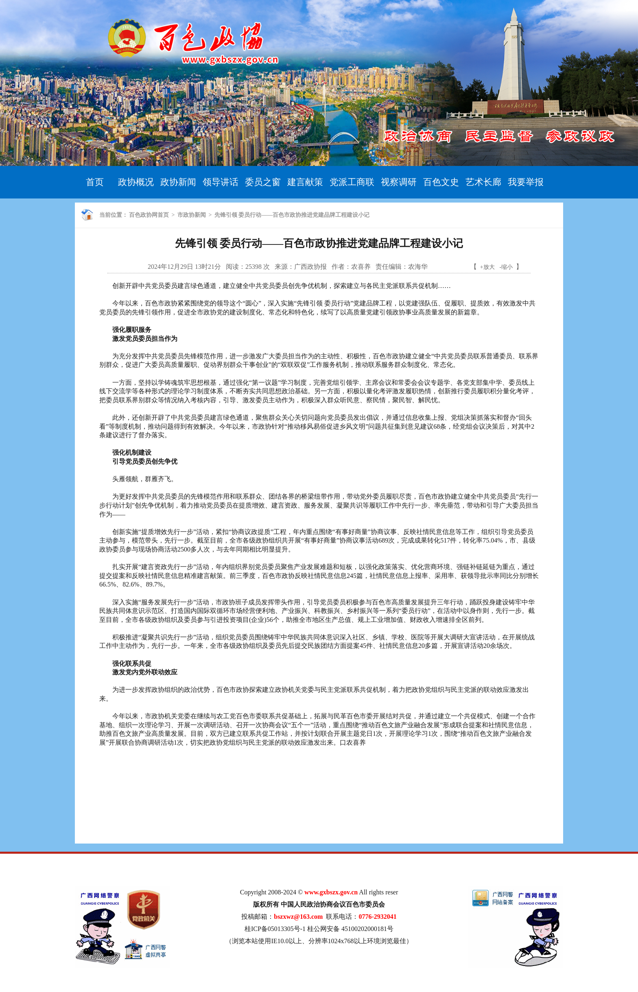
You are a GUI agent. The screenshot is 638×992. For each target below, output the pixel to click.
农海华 (418, 266)
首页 (95, 182)
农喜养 (361, 266)
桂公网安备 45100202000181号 (350, 928)
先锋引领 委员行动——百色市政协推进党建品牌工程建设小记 (292, 215)
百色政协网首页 (149, 215)
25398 (253, 266)
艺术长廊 (483, 182)
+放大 (487, 267)
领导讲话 (220, 182)
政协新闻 (178, 182)
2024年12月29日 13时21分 (184, 266)
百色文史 (441, 182)
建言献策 (305, 182)
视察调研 (399, 182)
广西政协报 (310, 266)
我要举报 (526, 182)
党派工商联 (352, 182)
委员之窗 (263, 182)
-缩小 (506, 267)
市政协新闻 (191, 215)
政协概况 (136, 182)
